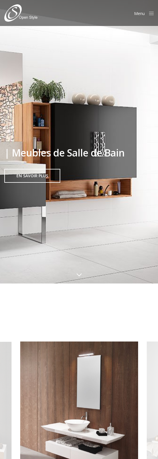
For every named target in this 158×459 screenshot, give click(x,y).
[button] (32, 176)
